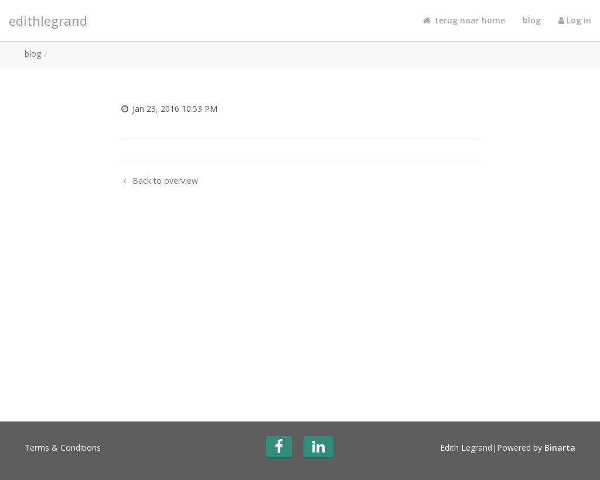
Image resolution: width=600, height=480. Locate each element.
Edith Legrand (466, 447)
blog (532, 20)
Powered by (536, 447)
